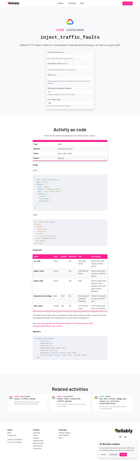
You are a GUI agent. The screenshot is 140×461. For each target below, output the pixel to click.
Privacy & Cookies (14, 442)
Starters (36, 438)
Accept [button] (123, 454)
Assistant (36, 432)
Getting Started (64, 432)
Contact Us (11, 435)
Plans (35, 435)
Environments (38, 443)
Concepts (72, 3)
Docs (82, 3)
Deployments (38, 440)
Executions (37, 448)
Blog (9, 432)
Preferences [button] (113, 454)
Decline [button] (103, 454)
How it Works (64, 435)
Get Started (127, 3)
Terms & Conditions (15, 439)
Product (61, 3)
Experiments (38, 445)
